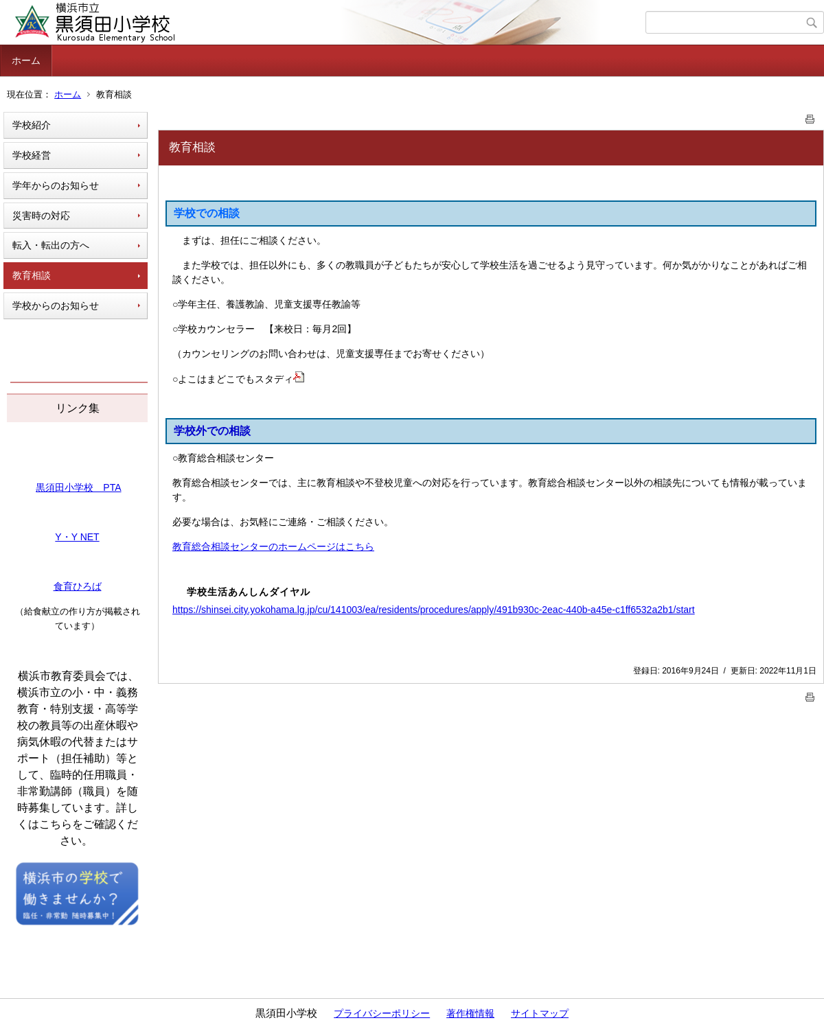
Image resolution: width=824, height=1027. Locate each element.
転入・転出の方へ (50, 245)
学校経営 (31, 155)
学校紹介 (31, 124)
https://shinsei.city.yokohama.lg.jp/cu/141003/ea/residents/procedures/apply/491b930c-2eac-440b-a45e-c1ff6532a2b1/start (433, 609)
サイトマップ (540, 1013)
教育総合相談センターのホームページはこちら (273, 546)
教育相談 (31, 275)
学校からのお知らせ (55, 305)
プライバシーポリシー (382, 1013)
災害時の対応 (41, 215)
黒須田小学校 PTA (78, 487)
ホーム (26, 60)
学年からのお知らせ (55, 185)
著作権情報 (470, 1013)
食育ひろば (78, 586)
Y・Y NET (77, 536)
